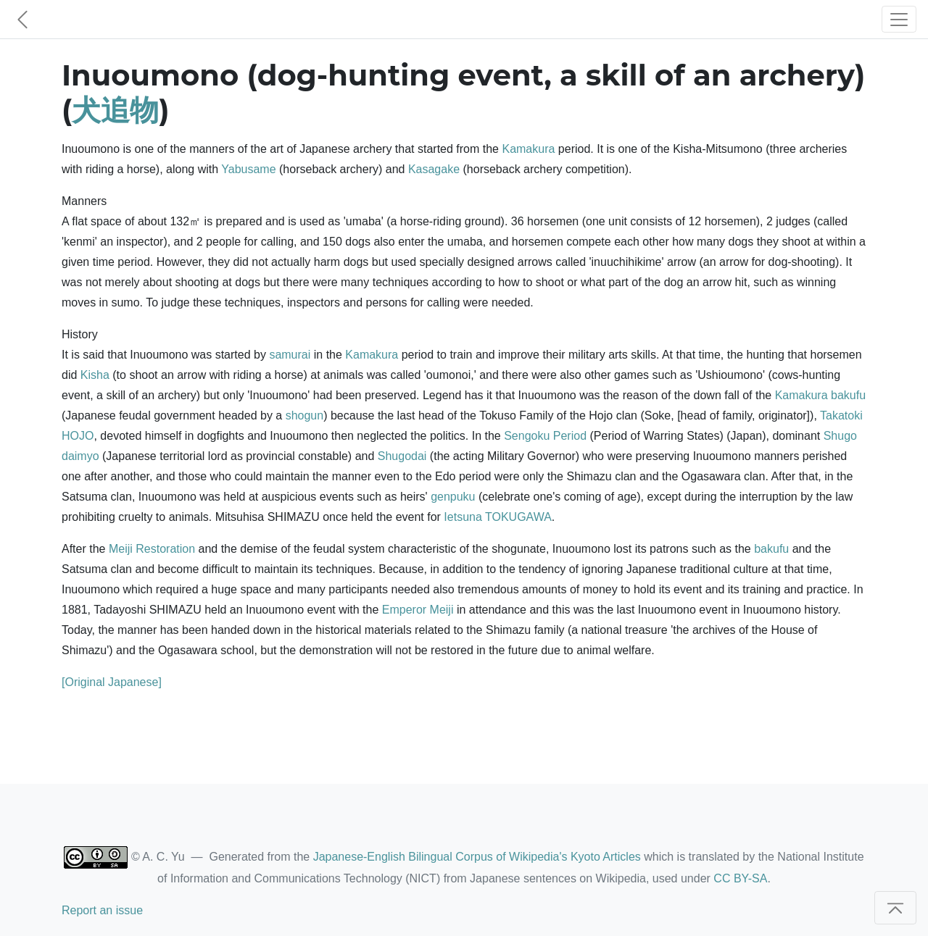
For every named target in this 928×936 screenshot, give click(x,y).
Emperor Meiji (418, 609)
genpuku (453, 496)
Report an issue (102, 910)
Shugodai (402, 456)
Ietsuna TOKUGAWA (498, 517)
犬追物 (115, 110)
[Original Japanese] (112, 682)
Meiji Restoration (152, 549)
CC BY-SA (740, 878)
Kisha (94, 375)
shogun (305, 415)
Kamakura (528, 149)
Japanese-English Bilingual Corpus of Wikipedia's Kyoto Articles (477, 857)
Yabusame (248, 169)
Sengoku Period (545, 436)
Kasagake (434, 169)
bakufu (848, 395)
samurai (289, 354)
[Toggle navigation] (899, 19)
